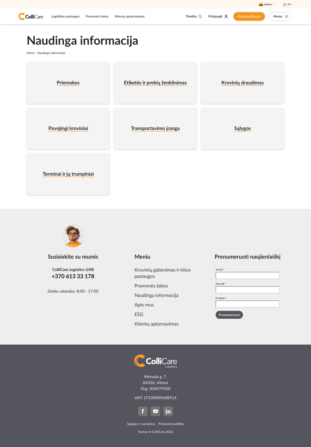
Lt (284, 4)
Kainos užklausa (249, 16)
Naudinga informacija (156, 295)
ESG (138, 314)
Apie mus (144, 305)
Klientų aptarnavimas (130, 16)
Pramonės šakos (97, 16)
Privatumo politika (171, 424)
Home (31, 53)
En (289, 4)
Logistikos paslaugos (65, 16)
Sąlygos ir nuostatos (141, 424)
